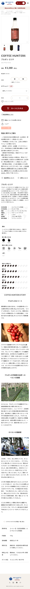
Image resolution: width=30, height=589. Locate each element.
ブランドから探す (9, 11)
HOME (2, 11)
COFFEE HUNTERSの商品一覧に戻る (15, 521)
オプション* (7, 86)
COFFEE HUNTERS (18, 11)
